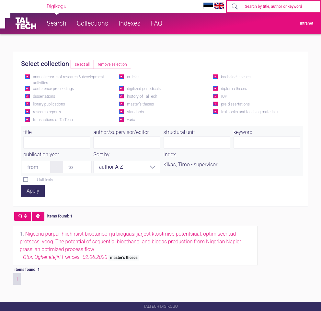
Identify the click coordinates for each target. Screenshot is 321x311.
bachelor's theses (235, 77)
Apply (33, 191)
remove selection (112, 64)
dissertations (44, 96)
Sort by (101, 154)
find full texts (42, 180)
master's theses (140, 104)
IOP (224, 96)
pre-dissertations (235, 104)
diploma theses (234, 88)
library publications (49, 104)
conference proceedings (53, 88)
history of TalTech (142, 96)
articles (133, 77)
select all (82, 64)
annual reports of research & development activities (68, 80)
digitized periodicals (144, 88)
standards (135, 112)
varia (131, 119)
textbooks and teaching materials (249, 112)
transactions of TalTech (53, 119)
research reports (47, 112)
